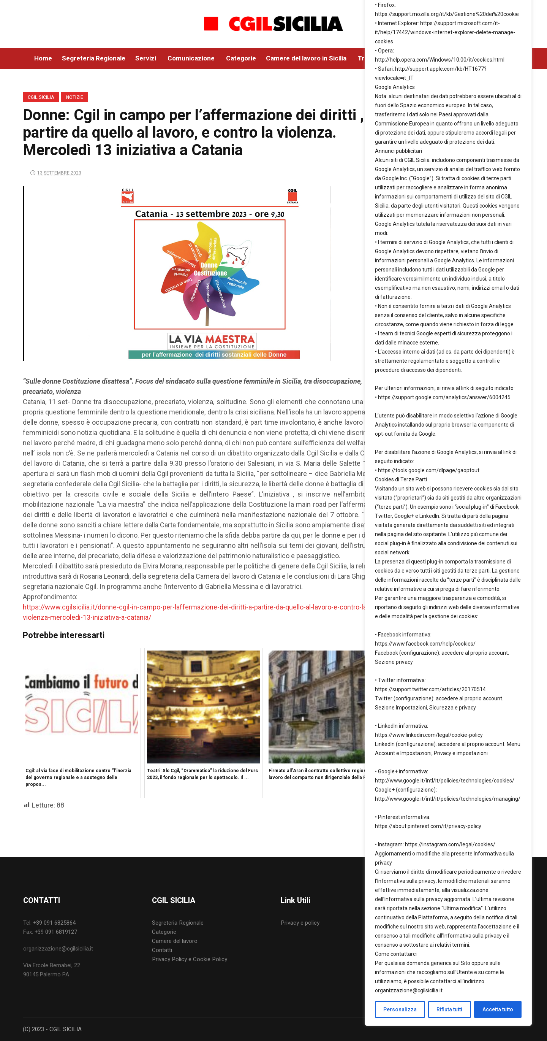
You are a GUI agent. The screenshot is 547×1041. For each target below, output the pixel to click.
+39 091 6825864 (54, 923)
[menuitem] (209, 922)
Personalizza (400, 1009)
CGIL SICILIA (41, 97)
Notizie (74, 97)
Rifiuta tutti (449, 1009)
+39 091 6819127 (56, 932)
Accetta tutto (497, 1009)
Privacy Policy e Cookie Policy (189, 959)
